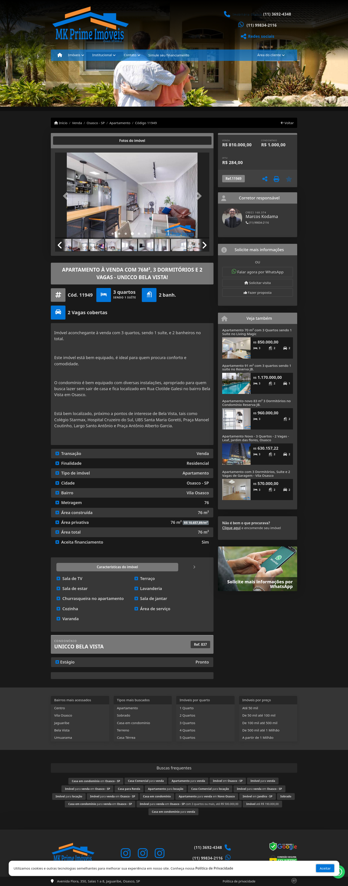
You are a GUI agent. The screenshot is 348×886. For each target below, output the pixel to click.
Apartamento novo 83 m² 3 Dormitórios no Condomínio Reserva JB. (256, 403)
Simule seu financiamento (168, 55)
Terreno (123, 730)
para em (87, 789)
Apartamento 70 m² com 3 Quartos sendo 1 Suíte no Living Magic (257, 332)
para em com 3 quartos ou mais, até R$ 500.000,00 (189, 804)
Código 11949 (146, 123)
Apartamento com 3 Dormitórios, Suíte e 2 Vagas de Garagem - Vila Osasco (256, 473)
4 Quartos (187, 730)
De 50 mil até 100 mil (258, 715)
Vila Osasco (63, 715)
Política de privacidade (239, 881)
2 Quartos (187, 715)
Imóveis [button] (74, 55)
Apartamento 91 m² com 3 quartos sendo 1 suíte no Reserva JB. (256, 367)
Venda (77, 123)
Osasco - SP (96, 123)
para (146, 781)
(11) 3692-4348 (277, 14)
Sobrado (123, 715)
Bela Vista (61, 730)
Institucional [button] (102, 55)
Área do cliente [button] (269, 55)
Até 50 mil (250, 708)
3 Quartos (187, 723)
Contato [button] (130, 55)
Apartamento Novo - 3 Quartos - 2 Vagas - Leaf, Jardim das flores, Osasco (255, 438)
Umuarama (63, 737)
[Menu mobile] (59, 55)
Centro (59, 708)
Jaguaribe (61, 723)
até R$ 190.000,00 (262, 804)
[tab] (69, 140)
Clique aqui (231, 528)
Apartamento (119, 123)
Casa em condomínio (133, 723)
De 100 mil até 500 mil (259, 723)
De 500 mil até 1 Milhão (260, 730)
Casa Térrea (126, 737)
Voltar (287, 123)
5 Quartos (187, 737)
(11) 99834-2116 (262, 25)
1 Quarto (187, 708)
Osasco (78, 394)
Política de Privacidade (214, 869)
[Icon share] (125, 853)
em (96, 781)
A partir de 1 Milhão (258, 737)
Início (60, 123)
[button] (66, 196)
